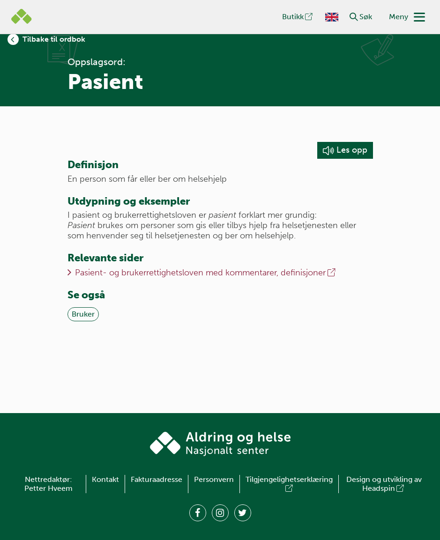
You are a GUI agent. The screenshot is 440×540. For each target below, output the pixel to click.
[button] (353, 16)
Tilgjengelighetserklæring (289, 484)
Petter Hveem (48, 488)
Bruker (83, 314)
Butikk (298, 16)
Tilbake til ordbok (53, 39)
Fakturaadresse (156, 479)
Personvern (214, 479)
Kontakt (105, 479)
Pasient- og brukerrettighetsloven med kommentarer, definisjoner (206, 272)
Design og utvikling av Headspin (384, 484)
